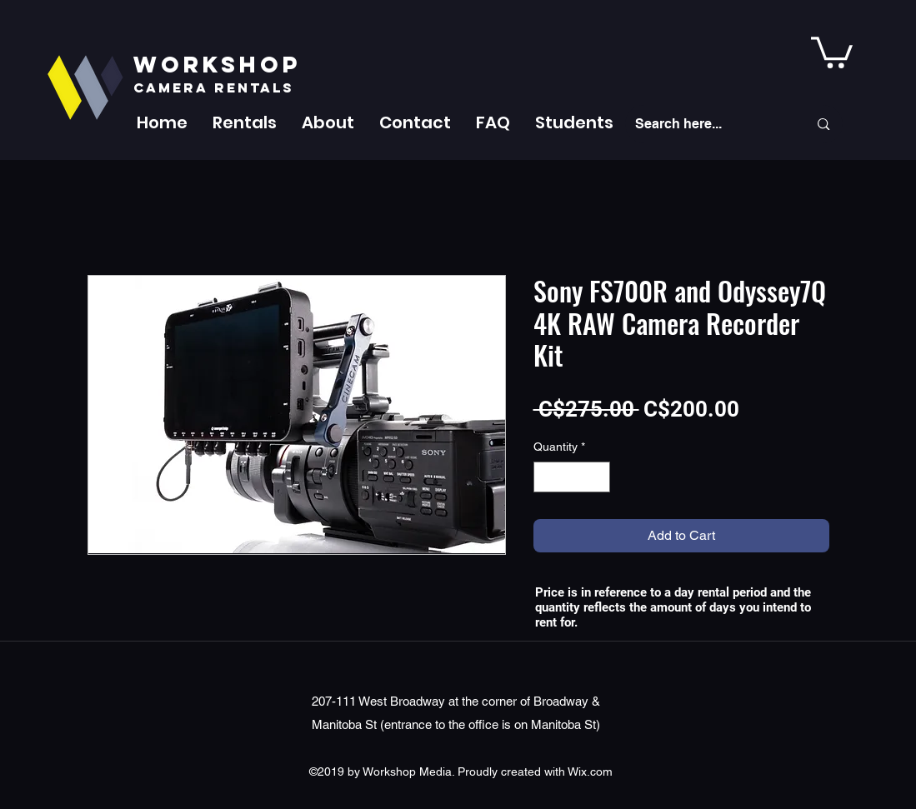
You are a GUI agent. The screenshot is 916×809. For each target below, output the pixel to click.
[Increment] (597, 477)
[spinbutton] (572, 477)
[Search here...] (709, 124)
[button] (244, 122)
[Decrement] (546, 477)
